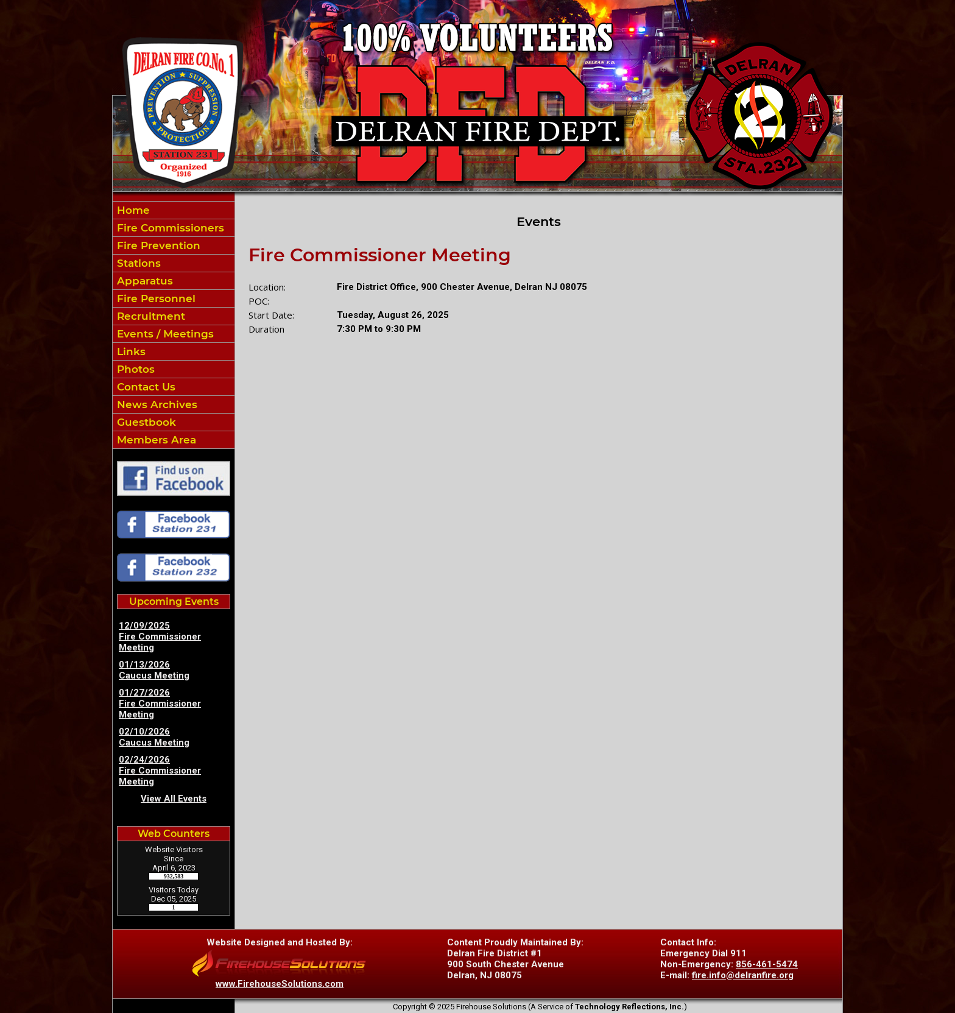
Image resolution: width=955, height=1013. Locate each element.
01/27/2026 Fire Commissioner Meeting (160, 703)
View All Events (173, 798)
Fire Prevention (157, 245)
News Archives (155, 404)
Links (130, 351)
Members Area (155, 440)
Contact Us (144, 387)
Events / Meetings (164, 334)
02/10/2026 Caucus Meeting (154, 737)
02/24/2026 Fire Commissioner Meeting (160, 770)
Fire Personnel (155, 298)
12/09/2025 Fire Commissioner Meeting (160, 636)
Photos (134, 369)
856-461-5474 (767, 964)
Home (132, 210)
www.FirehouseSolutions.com (280, 983)
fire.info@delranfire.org (743, 975)
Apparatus (143, 281)
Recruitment (149, 316)
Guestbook (145, 422)
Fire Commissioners (169, 228)
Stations (137, 263)
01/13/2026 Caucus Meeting (154, 670)
